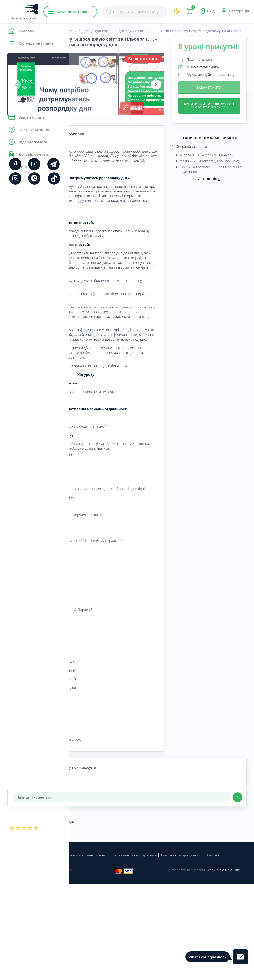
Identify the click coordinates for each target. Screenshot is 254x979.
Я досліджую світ (163, 31)
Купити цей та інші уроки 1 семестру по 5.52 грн (220, 128)
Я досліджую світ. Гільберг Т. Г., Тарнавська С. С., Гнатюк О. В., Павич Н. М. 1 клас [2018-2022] (209, 31)
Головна (83, 31)
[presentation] (85, 90)
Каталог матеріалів (100, 11)
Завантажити (220, 107)
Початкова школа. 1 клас (119, 31)
